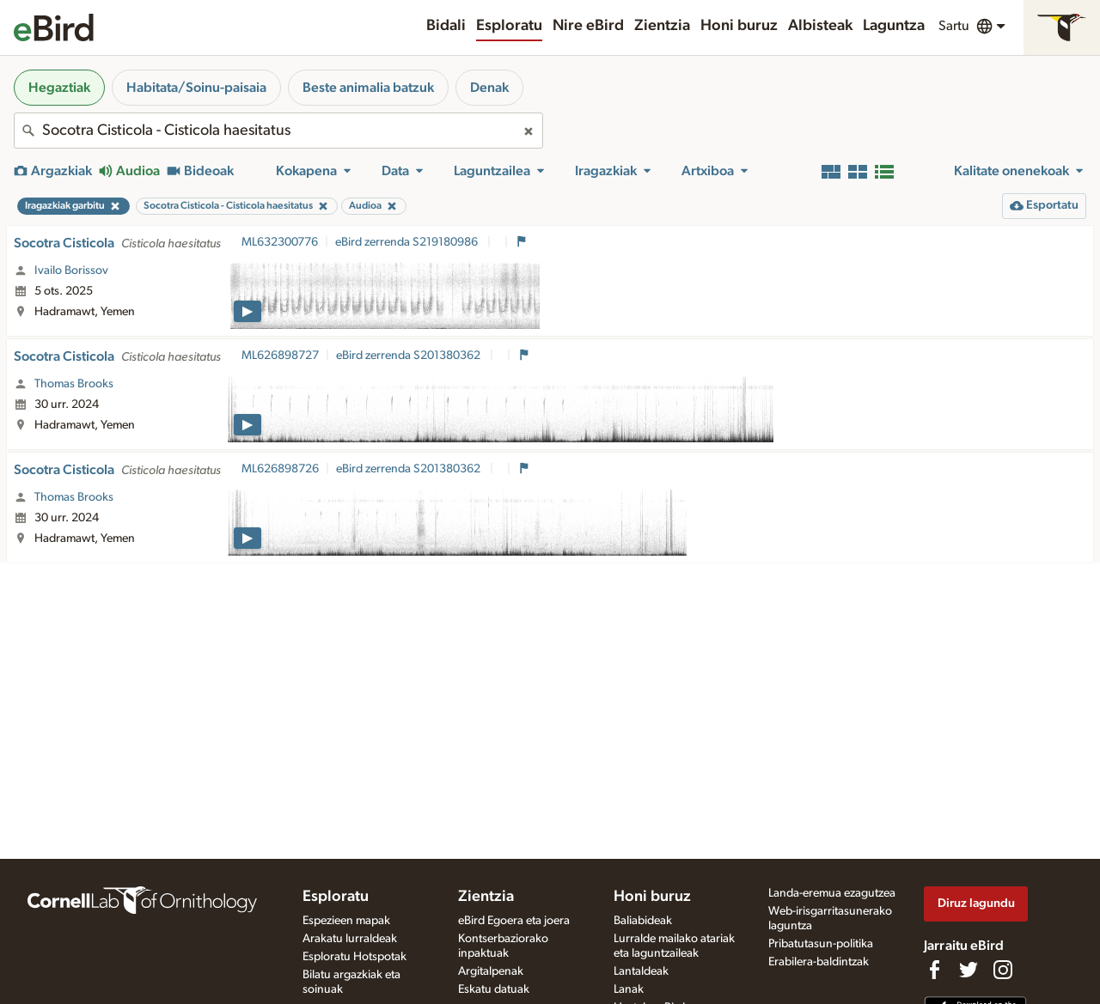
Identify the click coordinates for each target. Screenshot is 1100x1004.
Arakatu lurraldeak (349, 939)
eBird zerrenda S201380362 (409, 356)
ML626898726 (280, 469)
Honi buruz (739, 25)
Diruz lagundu (976, 903)
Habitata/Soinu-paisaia (196, 87)
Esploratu (509, 25)
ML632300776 (279, 242)
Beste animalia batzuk (368, 87)
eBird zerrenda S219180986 (407, 242)
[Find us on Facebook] (934, 969)
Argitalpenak (490, 971)
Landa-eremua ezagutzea (831, 893)
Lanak (629, 989)
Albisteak (820, 25)
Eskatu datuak (493, 989)
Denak (489, 87)
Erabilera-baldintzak (818, 962)
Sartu (953, 26)
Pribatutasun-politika (820, 944)
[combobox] (278, 130)
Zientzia (662, 25)
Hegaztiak (59, 87)
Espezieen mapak (346, 921)
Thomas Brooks (73, 384)
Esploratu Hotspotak (354, 957)
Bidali (446, 25)
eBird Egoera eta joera (514, 921)
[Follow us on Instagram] (1003, 969)
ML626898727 (280, 356)
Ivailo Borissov (71, 271)
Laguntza (894, 25)
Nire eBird (588, 25)
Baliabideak (643, 921)
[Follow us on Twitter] (968, 969)
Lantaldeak (641, 971)
